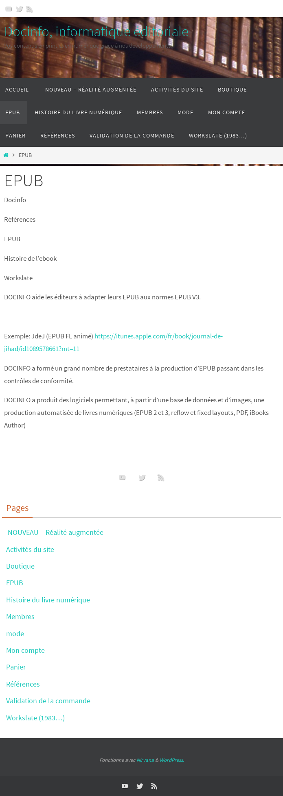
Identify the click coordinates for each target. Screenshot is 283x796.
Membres (20, 616)
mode (15, 633)
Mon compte (25, 650)
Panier (16, 667)
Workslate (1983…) (35, 717)
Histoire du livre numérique (48, 599)
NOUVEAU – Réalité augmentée (54, 532)
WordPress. (172, 760)
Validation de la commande (48, 700)
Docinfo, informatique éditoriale (96, 31)
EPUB (14, 582)
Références (23, 684)
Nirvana (145, 760)
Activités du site (30, 549)
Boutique (20, 566)
